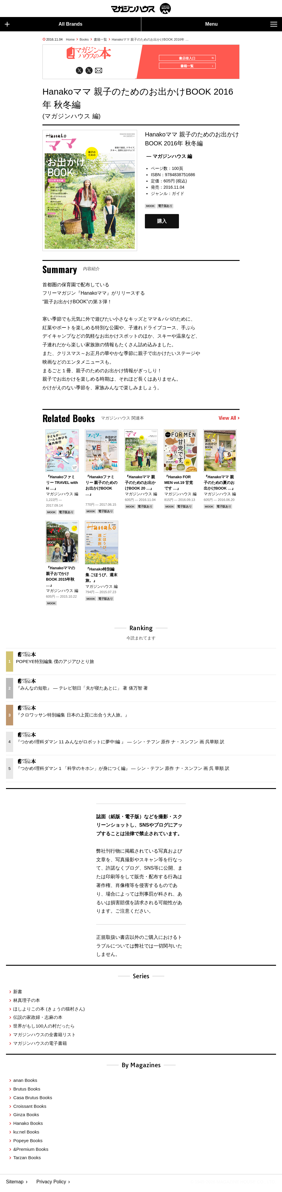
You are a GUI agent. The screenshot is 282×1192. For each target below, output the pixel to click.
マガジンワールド (141, 8)
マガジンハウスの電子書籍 (40, 1045)
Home (70, 39)
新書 (17, 994)
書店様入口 (194, 58)
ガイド (178, 196)
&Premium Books (30, 1151)
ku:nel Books (26, 1134)
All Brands (43, 24)
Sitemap (15, 1184)
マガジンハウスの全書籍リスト (44, 1037)
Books (84, 39)
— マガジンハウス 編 (169, 159)
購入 (162, 224)
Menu (241, 24)
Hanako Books (28, 1126)
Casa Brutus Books (32, 1100)
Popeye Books (27, 1143)
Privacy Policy (51, 1184)
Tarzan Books (27, 1160)
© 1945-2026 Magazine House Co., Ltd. (228, 1184)
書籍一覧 (100, 39)
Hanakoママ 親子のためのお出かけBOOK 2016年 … (150, 39)
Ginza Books (26, 1117)
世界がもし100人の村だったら (43, 1028)
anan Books (25, 1083)
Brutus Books (26, 1091)
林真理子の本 (26, 1002)
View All (229, 421)
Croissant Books (29, 1108)
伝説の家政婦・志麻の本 (37, 1020)
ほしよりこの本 (49, 1011)
